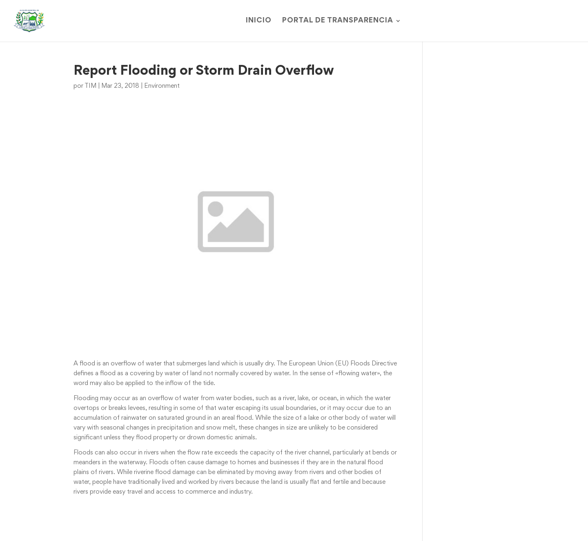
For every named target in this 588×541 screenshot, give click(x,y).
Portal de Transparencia (337, 21)
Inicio (259, 21)
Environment (162, 86)
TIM (90, 86)
